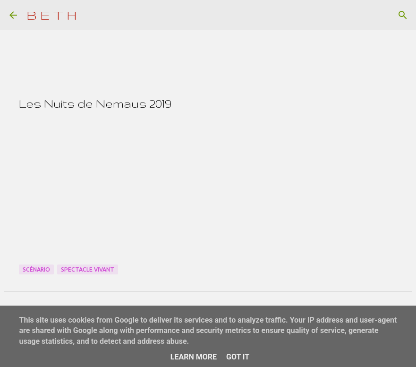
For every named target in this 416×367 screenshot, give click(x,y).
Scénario (36, 269)
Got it (237, 356)
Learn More (193, 356)
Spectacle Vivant (87, 269)
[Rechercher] (402, 15)
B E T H (51, 15)
